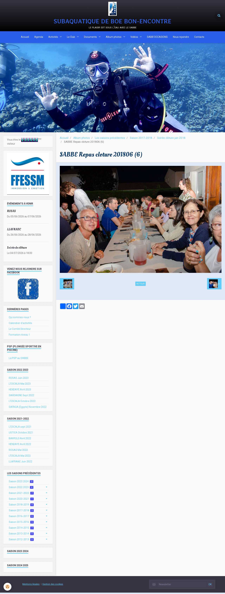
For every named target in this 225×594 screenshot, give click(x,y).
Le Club (71, 37)
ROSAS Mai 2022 (18, 451)
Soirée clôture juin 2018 (171, 139)
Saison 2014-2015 (21, 529)
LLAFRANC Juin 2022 (20, 463)
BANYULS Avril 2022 (20, 439)
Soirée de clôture (17, 249)
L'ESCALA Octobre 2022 (22, 402)
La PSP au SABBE (18, 359)
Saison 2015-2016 (21, 523)
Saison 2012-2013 (21, 540)
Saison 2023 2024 (21, 482)
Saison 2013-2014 (21, 535)
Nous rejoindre (181, 37)
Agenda (38, 37)
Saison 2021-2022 (21, 494)
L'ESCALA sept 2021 (20, 428)
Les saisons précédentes (110, 139)
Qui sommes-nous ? (20, 318)
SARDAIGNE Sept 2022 (21, 396)
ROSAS (11, 212)
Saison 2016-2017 (21, 517)
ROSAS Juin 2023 (18, 379)
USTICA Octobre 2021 (21, 434)
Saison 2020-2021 (21, 500)
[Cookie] (7, 587)
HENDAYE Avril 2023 (20, 390)
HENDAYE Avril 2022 (20, 445)
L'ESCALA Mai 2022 (20, 457)
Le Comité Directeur (20, 330)
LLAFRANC (14, 231)
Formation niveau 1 (19, 336)
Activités (53, 37)
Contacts (199, 37)
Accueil (25, 37)
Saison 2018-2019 (21, 506)
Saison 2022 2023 (21, 488)
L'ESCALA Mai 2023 (20, 385)
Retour (140, 285)
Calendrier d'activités (20, 324)
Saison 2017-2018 (141, 139)
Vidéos (134, 37)
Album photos (114, 37)
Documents (90, 37)
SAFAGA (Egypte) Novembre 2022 (28, 408)
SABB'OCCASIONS (157, 37)
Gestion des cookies (52, 585)
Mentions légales (31, 585)
